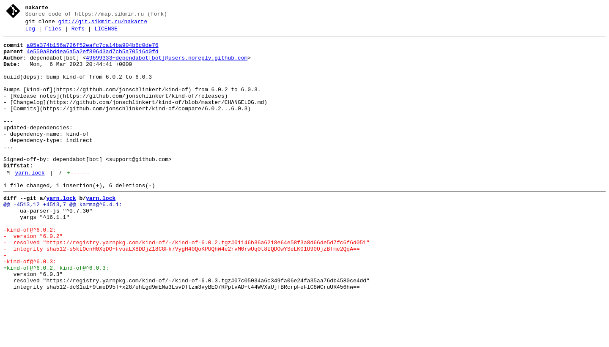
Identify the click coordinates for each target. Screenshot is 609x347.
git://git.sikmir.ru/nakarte (103, 24)
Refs (78, 32)
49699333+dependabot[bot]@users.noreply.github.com (166, 65)
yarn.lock (29, 203)
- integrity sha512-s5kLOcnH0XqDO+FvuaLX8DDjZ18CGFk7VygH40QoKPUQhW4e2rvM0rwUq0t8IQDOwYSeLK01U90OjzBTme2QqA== (181, 292)
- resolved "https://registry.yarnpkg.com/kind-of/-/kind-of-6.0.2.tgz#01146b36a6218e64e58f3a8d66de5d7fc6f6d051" (186, 284)
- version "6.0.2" (33, 277)
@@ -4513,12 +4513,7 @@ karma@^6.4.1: (62, 239)
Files (53, 32)
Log (30, 32)
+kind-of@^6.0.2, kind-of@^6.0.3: (56, 315)
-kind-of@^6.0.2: (29, 269)
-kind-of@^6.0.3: (29, 307)
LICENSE (106, 32)
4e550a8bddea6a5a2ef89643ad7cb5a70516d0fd (93, 58)
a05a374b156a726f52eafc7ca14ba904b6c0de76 (93, 50)
